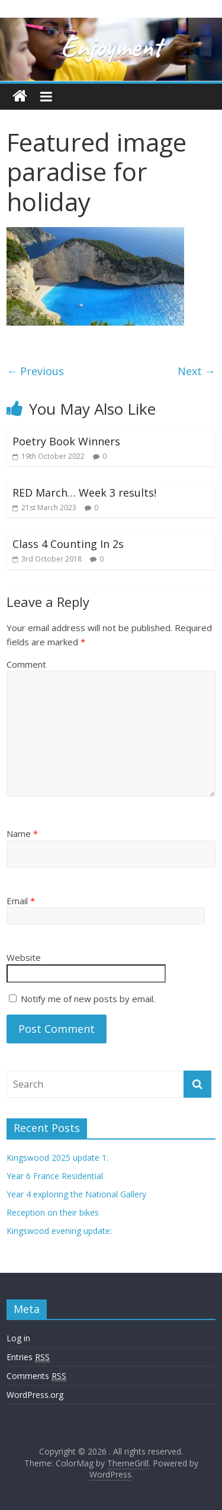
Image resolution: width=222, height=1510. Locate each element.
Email (21, 901)
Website (24, 957)
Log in (18, 1338)
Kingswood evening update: (59, 1230)
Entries (28, 1357)
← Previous (35, 371)
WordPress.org (35, 1394)
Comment (26, 664)
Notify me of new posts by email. (88, 999)
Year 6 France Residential (55, 1175)
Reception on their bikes (53, 1212)
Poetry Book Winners (66, 441)
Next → (196, 371)
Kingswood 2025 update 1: (57, 1157)
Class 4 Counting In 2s (68, 544)
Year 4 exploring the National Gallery (76, 1194)
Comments (36, 1376)
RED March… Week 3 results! (84, 492)
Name (22, 833)
